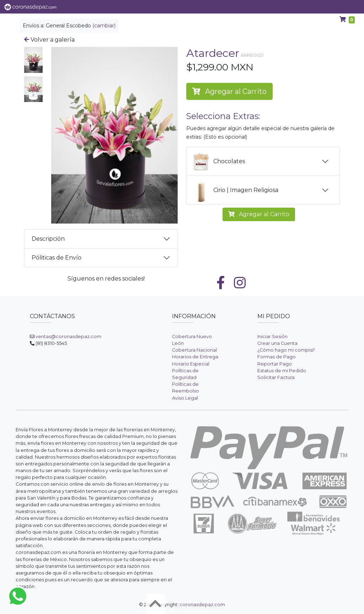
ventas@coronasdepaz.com (65, 336)
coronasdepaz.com (202, 604)
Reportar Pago (274, 364)
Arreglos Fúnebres (274, 6)
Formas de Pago (276, 356)
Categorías (173, 6)
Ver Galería (107, 6)
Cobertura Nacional (194, 350)
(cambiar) (104, 25)
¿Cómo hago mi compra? (286, 350)
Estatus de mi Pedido (281, 370)
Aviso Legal (185, 398)
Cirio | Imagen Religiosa (233, 190)
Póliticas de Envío (56, 257)
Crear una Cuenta (277, 343)
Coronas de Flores (219, 6)
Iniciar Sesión (272, 336)
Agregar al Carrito (229, 91)
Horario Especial (190, 364)
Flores (140, 6)
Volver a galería (49, 39)
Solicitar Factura (276, 377)
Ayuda (314, 6)
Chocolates (216, 161)
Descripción (48, 238)
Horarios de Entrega (195, 356)
